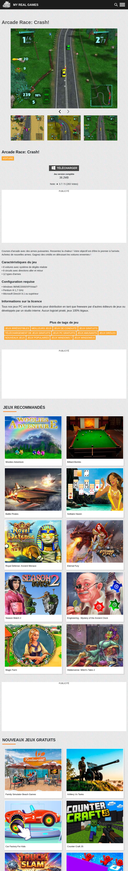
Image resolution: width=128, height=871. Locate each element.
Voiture (8, 158)
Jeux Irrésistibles (17, 328)
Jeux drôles (107, 333)
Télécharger (64, 168)
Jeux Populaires (38, 337)
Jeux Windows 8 (84, 337)
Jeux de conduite (65, 328)
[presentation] (60, 111)
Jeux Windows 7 (61, 337)
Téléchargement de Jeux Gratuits (27, 333)
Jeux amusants (87, 333)
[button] (27, 130)
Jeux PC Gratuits (64, 333)
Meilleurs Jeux (42, 328)
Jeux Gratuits (88, 328)
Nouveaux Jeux (15, 337)
